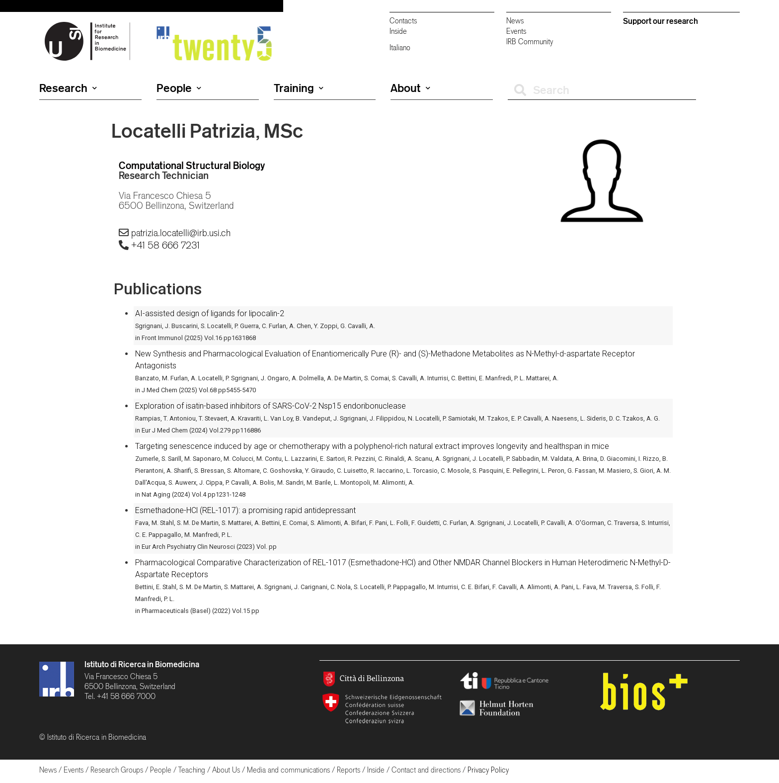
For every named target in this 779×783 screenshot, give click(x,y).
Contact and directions (426, 770)
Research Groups (116, 770)
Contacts (403, 20)
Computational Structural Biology (192, 165)
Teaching (191, 770)
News (515, 20)
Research (68, 88)
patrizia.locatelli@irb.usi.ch (181, 233)
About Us (226, 770)
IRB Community (529, 41)
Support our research (660, 21)
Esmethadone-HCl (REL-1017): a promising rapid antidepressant (245, 510)
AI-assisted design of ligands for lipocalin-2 (209, 313)
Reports (348, 770)
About (410, 88)
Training (298, 88)
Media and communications (288, 770)
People (178, 88)
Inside (398, 31)
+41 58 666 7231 (165, 245)
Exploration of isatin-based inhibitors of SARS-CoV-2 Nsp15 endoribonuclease (270, 406)
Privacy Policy (488, 770)
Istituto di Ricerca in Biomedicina (141, 664)
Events (516, 31)
